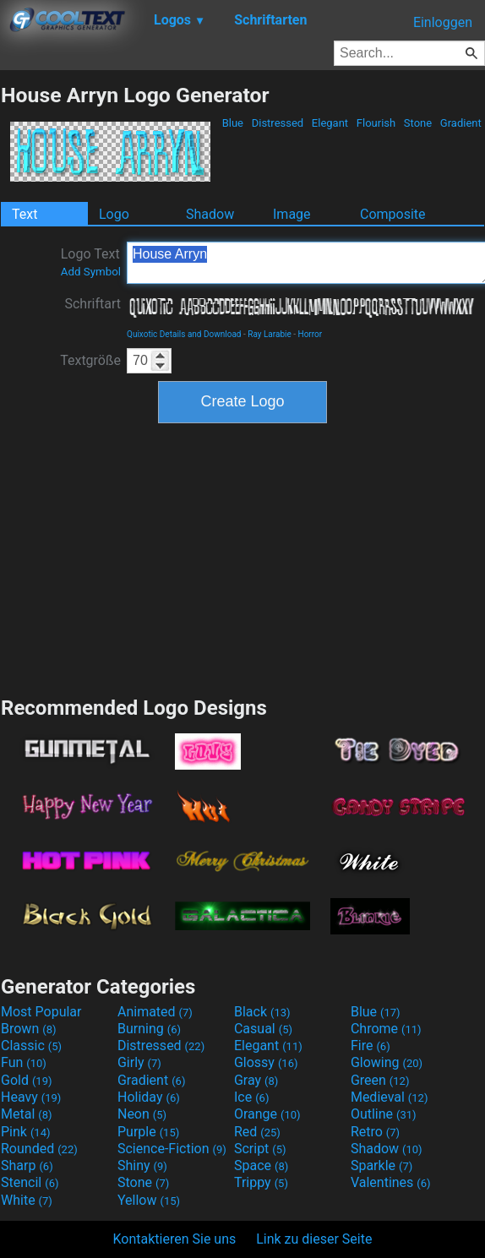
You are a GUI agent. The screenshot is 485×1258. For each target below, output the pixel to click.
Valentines (391, 1182)
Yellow (148, 1200)
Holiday (148, 1097)
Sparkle (381, 1165)
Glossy (266, 1062)
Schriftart (92, 304)
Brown (28, 1029)
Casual (263, 1029)
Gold (26, 1080)
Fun (23, 1062)
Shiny (142, 1165)
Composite (393, 214)
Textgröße (90, 360)
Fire (370, 1045)
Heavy (31, 1097)
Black (262, 1012)
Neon (141, 1114)
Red (257, 1132)
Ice (251, 1097)
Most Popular (41, 1012)
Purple (148, 1132)
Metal (26, 1114)
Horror (310, 334)
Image (292, 214)
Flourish (376, 123)
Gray (256, 1080)
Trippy (261, 1182)
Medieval (389, 1097)
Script (260, 1149)
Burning (149, 1029)
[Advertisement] (242, 557)
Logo (114, 214)
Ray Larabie (270, 334)
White (26, 1200)
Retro (375, 1132)
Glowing (386, 1062)
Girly (139, 1062)
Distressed (277, 123)
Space (261, 1165)
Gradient (461, 123)
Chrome (386, 1029)
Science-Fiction (171, 1149)
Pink (26, 1132)
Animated (155, 1012)
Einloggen (442, 22)
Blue (232, 123)
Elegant (330, 123)
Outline (384, 1114)
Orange (267, 1114)
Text (24, 214)
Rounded (39, 1149)
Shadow (210, 214)
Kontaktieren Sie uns (175, 1239)
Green (380, 1080)
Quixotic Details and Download (184, 334)
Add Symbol (91, 271)
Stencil (29, 1182)
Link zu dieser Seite (314, 1239)
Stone (418, 123)
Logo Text (91, 262)
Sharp (27, 1165)
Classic (31, 1045)
